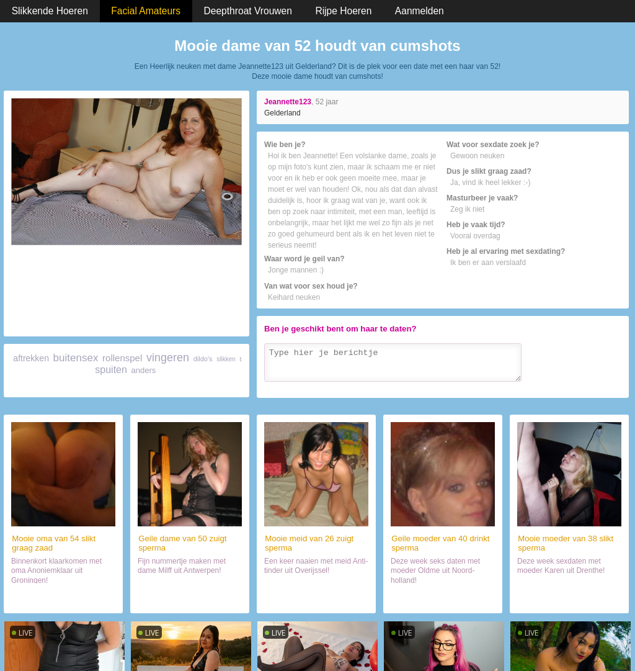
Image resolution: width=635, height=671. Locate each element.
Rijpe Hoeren (343, 11)
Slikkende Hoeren (50, 11)
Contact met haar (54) (63, 598)
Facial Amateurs (145, 11)
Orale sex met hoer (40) (443, 598)
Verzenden (595, 386)
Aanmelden (419, 11)
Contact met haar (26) (316, 598)
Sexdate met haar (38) (569, 598)
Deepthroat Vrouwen (248, 11)
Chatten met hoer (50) (189, 598)
